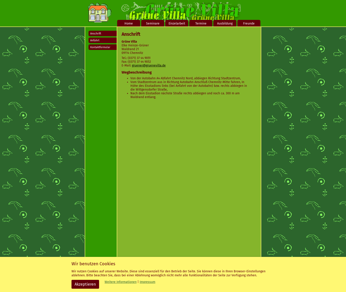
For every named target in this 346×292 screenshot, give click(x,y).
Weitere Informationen (121, 282)
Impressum (147, 282)
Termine (201, 23)
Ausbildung (225, 23)
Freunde (249, 23)
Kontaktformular (100, 47)
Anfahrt (94, 40)
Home (128, 23)
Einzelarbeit (177, 23)
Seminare (153, 23)
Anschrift (95, 33)
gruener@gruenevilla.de (149, 65)
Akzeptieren (85, 284)
